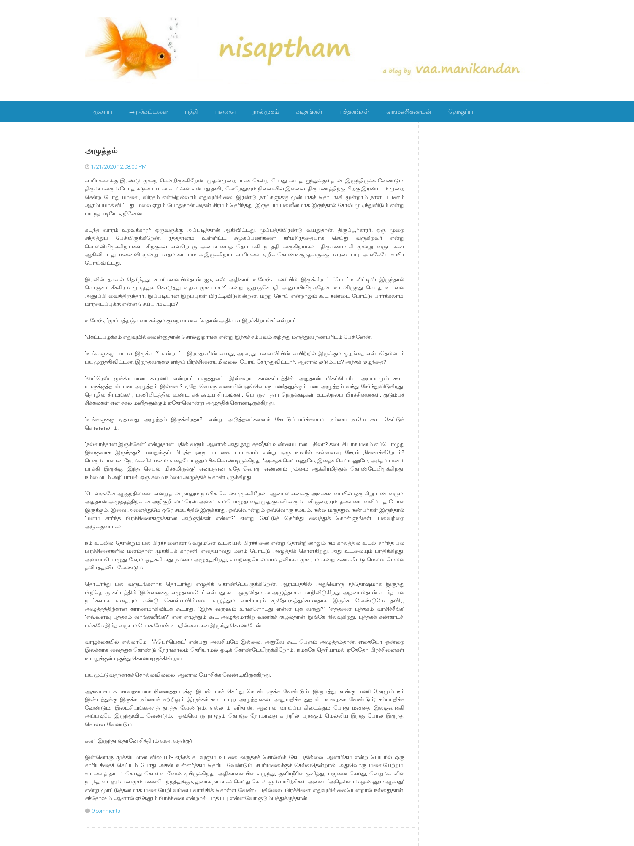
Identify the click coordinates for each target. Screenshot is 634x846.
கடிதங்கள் (309, 111)
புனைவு (225, 111)
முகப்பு (102, 111)
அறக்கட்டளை (148, 111)
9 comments (106, 811)
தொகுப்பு (460, 111)
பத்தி (191, 111)
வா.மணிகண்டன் (408, 111)
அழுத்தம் (101, 151)
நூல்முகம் (265, 111)
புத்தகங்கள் (354, 111)
